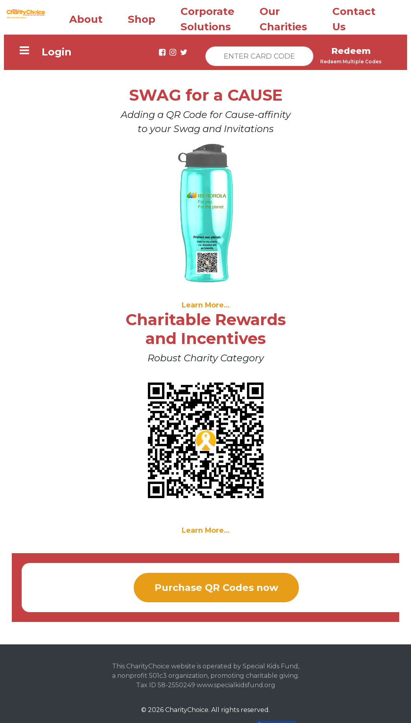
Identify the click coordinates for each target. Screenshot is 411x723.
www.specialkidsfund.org (236, 683)
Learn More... (206, 303)
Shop (141, 17)
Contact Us (354, 17)
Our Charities (283, 17)
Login (57, 50)
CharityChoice (186, 708)
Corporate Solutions (207, 17)
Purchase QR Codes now (216, 586)
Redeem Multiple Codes (351, 60)
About (86, 17)
